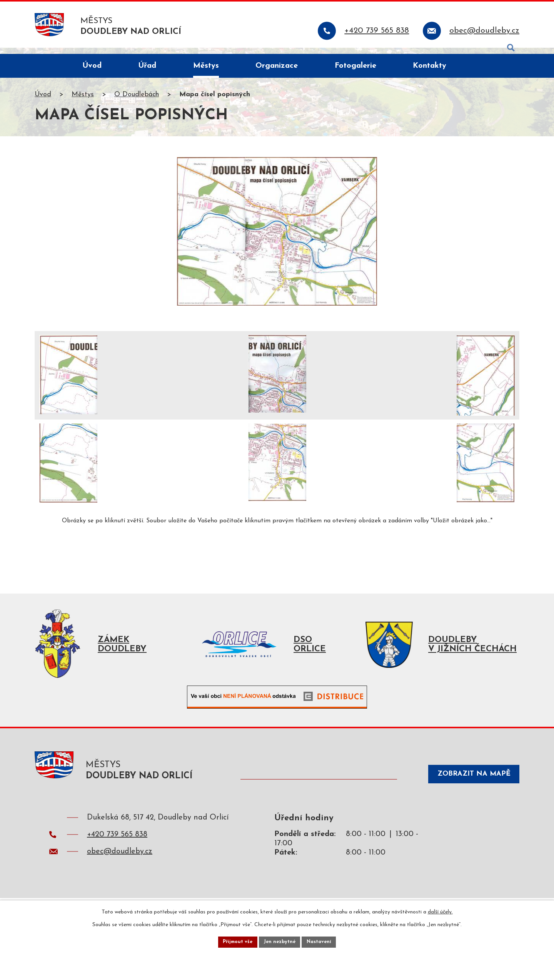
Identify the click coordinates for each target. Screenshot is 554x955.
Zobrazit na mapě (467, 786)
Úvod (43, 101)
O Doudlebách (136, 101)
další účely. (440, 910)
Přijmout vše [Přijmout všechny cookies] (234, 941)
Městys (83, 101)
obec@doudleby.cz (119, 864)
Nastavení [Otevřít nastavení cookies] (322, 941)
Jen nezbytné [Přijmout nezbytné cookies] (280, 941)
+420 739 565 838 (117, 847)
